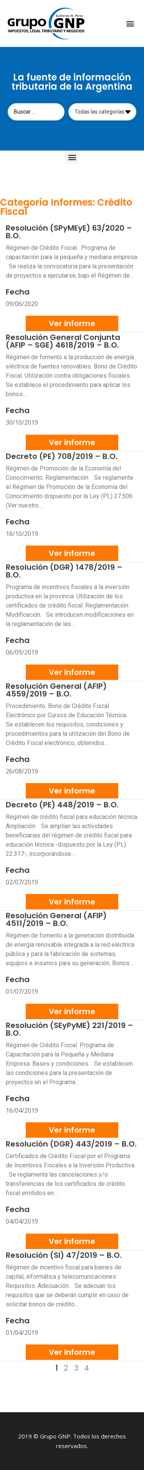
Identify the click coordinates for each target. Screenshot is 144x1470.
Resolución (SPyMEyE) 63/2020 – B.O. (69, 232)
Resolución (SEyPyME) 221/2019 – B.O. (69, 1029)
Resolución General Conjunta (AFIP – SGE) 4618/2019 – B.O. (63, 341)
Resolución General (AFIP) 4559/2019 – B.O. (56, 690)
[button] (130, 23)
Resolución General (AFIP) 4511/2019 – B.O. (56, 919)
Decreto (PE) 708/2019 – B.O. (62, 456)
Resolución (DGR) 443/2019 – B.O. (71, 1143)
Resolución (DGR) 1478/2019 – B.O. (64, 571)
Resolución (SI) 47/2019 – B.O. (64, 1255)
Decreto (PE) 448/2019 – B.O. (62, 804)
